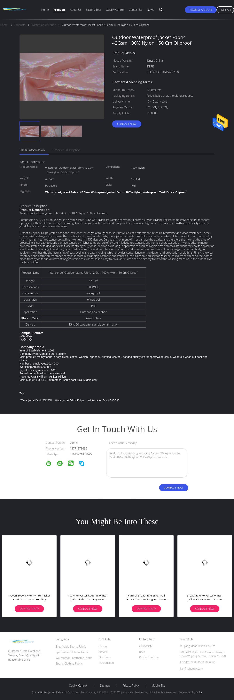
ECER (199, 692)
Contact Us (135, 10)
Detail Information (32, 150)
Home (45, 10)
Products (59, 10)
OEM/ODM (145, 646)
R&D (142, 652)
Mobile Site (158, 685)
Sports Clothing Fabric (69, 663)
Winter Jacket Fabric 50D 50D (104, 400)
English (225, 10)
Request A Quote (201, 10)
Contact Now (126, 124)
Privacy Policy (131, 685)
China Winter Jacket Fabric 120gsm (53, 692)
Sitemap (105, 685)
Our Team (105, 657)
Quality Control (115, 10)
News (150, 10)
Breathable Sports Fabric (71, 646)
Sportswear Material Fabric (72, 652)
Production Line (149, 657)
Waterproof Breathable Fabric (74, 658)
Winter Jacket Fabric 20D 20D (36, 400)
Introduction (106, 663)
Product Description (67, 150)
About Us (75, 10)
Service (103, 652)
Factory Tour (93, 10)
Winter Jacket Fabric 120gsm (70, 400)
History (103, 646)
